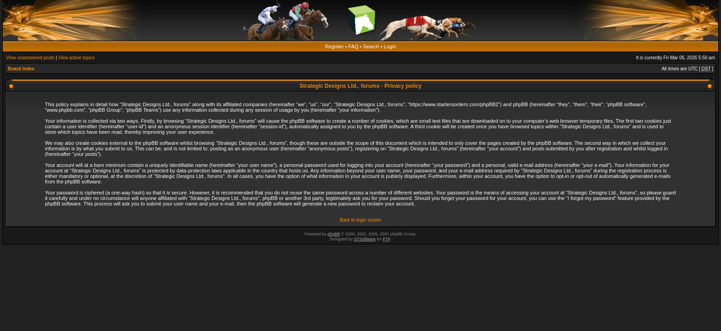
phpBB (333, 234)
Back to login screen (360, 220)
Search (371, 46)
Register (334, 46)
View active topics (76, 57)
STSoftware (365, 239)
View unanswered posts (30, 57)
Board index (21, 68)
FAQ (354, 46)
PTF (386, 239)
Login (389, 46)
